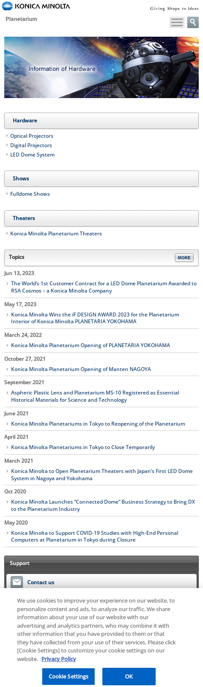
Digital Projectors (31, 145)
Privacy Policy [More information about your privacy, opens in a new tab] (58, 661)
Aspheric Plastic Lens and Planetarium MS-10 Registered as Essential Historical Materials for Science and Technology (95, 396)
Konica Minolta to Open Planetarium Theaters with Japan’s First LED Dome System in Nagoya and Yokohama (102, 475)
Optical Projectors (31, 135)
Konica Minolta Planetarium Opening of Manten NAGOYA (81, 369)
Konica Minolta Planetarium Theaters (56, 233)
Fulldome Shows (30, 193)
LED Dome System (32, 154)
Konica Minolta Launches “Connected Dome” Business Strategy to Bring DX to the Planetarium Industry (103, 506)
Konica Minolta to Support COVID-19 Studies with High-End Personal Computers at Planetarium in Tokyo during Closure (94, 537)
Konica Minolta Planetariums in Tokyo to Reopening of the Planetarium (98, 423)
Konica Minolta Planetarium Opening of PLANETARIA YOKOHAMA (90, 345)
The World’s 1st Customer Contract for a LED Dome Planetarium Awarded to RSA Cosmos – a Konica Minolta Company (104, 287)
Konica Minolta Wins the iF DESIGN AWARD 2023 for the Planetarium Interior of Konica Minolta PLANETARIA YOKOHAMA (95, 318)
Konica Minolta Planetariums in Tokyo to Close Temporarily (83, 447)
